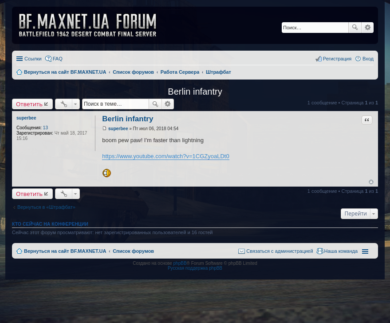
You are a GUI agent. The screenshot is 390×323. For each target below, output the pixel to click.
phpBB (180, 263)
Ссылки (33, 58)
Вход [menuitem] (368, 58)
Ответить (29, 104)
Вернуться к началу (371, 181)
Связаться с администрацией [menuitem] (279, 251)
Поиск (355, 27)
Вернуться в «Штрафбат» (46, 207)
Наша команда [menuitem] (341, 251)
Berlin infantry (195, 91)
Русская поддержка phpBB (195, 268)
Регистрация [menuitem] (337, 58)
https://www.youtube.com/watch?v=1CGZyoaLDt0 (165, 156)
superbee (26, 118)
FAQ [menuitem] (58, 58)
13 (45, 127)
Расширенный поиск (368, 27)
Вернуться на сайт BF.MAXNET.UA (65, 251)
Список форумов (133, 251)
